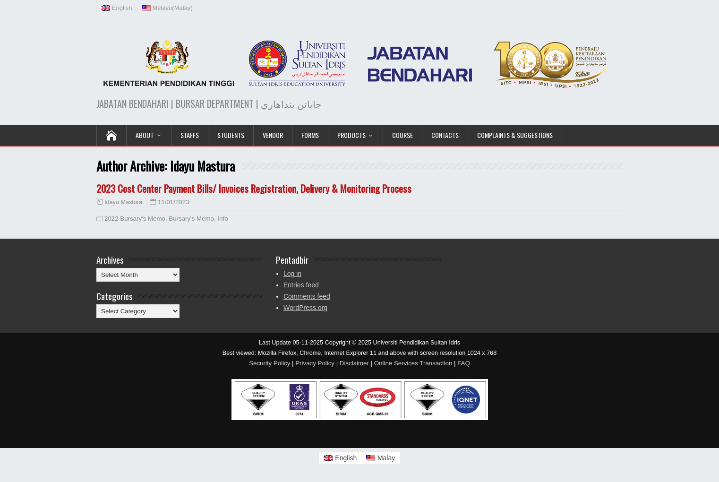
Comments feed (306, 296)
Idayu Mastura (123, 202)
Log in (292, 273)
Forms (310, 135)
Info (222, 218)
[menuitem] (117, 8)
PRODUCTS (351, 135)
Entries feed (301, 285)
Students (230, 135)
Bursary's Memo (191, 218)
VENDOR (273, 135)
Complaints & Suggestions (515, 135)
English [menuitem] (346, 458)
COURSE (402, 135)
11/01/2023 (173, 202)
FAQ (463, 363)
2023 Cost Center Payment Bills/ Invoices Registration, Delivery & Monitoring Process (253, 188)
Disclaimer (354, 363)
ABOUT (145, 135)
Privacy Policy (314, 363)
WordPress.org (305, 307)
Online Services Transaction (413, 363)
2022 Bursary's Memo (134, 218)
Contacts (445, 135)
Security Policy (269, 363)
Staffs (189, 135)
